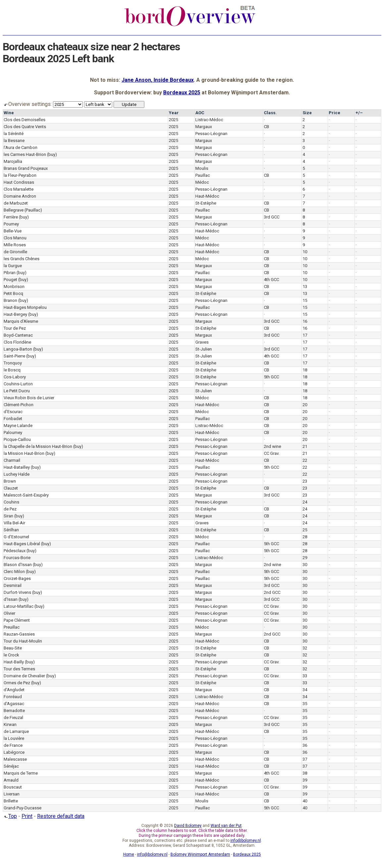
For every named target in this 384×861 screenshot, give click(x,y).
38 (305, 773)
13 (305, 286)
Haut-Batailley (17, 467)
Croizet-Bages (17, 578)
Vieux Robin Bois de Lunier (29, 397)
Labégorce (14, 752)
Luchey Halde (16, 474)
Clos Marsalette (18, 189)
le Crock (11, 654)
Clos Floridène (17, 342)
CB (266, 126)
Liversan (12, 793)
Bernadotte (14, 710)
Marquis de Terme (21, 773)
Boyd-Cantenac (18, 335)
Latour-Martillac (18, 606)
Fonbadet (13, 418)
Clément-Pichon (18, 404)
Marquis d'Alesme (21, 321)
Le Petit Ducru (17, 390)
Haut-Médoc (207, 196)
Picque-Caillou (17, 439)
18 (305, 369)
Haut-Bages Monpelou (25, 307)
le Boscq (12, 369)
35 (305, 703)
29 (305, 557)
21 (305, 446)
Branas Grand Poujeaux (26, 168)
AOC (199, 112)
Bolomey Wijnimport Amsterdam (200, 854)
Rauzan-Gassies (19, 634)
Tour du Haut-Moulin (23, 641)
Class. (270, 112)
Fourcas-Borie (17, 557)
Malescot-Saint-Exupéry (26, 495)
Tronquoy (13, 362)
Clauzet (11, 488)
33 (305, 675)
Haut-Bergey (15, 314)
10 (305, 251)
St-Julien (203, 349)
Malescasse (15, 759)
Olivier (9, 613)
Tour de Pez (15, 328)
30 (305, 564)
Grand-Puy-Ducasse (22, 807)
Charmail (12, 460)
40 (305, 800)
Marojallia (13, 161)
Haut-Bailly (14, 661)
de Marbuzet (16, 203)
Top (10, 816)
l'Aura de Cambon (20, 147)
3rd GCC (271, 217)
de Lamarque (16, 731)
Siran (8, 515)
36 (305, 745)
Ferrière (11, 217)
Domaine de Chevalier (24, 675)
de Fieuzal (13, 717)
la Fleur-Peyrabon (20, 175)
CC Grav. (271, 453)
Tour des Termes (19, 668)
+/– (359, 112)
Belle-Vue (13, 230)
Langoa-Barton (18, 349)
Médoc (202, 182)
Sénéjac (11, 766)
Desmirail (13, 585)
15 (305, 300)
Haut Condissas (19, 182)
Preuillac (12, 627)
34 (305, 689)
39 (305, 780)
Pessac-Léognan (211, 133)
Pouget (10, 279)
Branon (10, 300)
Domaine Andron (20, 196)
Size (307, 112)
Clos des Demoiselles (24, 119)
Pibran (10, 272)
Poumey (11, 223)
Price (334, 112)
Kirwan (10, 724)
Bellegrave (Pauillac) (23, 210)
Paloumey (13, 432)
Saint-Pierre (14, 356)
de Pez (10, 508)
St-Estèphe (205, 203)
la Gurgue (13, 265)
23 (305, 481)
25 (305, 529)
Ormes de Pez (17, 682)
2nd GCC (272, 592)
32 (305, 648)
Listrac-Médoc (209, 119)
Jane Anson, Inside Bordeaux (157, 80)
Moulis (201, 168)
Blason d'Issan (18, 564)
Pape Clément (17, 620)
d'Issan (11, 599)
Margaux (203, 126)
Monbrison (14, 286)
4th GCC (271, 279)
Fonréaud (13, 696)
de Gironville (15, 251)
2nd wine (272, 446)
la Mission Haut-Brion (24, 453)
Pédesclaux (14, 550)
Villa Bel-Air (14, 522)
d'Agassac (14, 703)
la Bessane (14, 140)
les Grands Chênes (21, 258)
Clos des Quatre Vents (25, 126)
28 (305, 536)
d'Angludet (14, 689)
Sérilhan (11, 529)
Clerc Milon (14, 571)
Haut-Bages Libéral (22, 543)
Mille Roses (15, 244)
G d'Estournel (16, 536)
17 (305, 335)
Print (27, 816)
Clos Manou (15, 237)
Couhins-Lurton (18, 383)
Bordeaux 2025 (181, 92)
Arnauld (11, 780)
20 (305, 404)
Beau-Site (13, 648)
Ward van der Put (226, 825)
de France (13, 745)
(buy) (52, 154)
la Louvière (14, 738)
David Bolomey (188, 825)
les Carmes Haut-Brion (25, 154)
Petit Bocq (13, 293)
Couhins (11, 502)
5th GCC (271, 376)
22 (305, 460)
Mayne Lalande (18, 425)
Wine (9, 112)
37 (305, 759)
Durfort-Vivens (17, 592)
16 (305, 321)
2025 (173, 119)
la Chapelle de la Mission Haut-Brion (38, 446)
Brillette (11, 800)
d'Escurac (13, 411)
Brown (10, 481)
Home (128, 854)
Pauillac (202, 175)
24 (305, 502)
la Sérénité (14, 133)
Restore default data (60, 816)
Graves (202, 342)
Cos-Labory (15, 376)
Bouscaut (13, 787)
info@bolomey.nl (245, 840)
